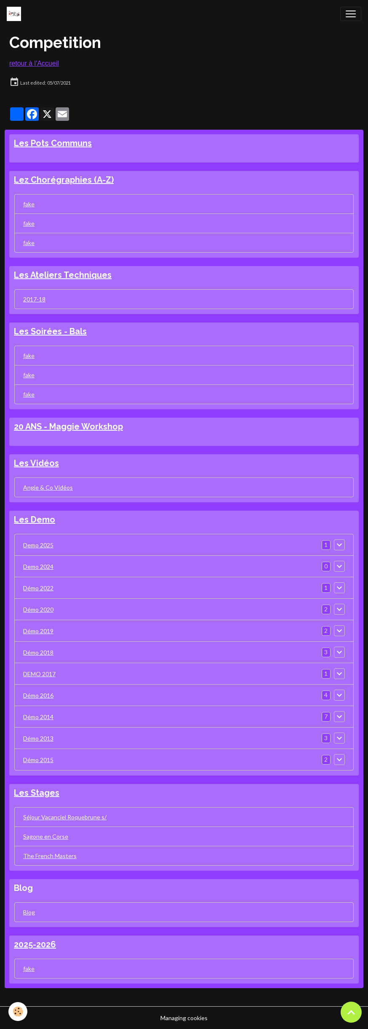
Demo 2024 (38, 566)
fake (29, 204)
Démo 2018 (38, 652)
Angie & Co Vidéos (48, 487)
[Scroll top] (351, 1012)
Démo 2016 (38, 695)
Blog (29, 912)
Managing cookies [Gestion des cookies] (184, 1017)
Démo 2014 (38, 716)
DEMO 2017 (39, 673)
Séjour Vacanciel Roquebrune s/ (65, 817)
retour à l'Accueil (34, 63)
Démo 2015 (38, 759)
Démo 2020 (38, 609)
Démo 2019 (38, 630)
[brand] (15, 14)
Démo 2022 (38, 588)
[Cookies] (17, 1011)
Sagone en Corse (45, 836)
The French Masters (50, 855)
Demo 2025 (38, 545)
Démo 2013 (38, 738)
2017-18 (34, 299)
